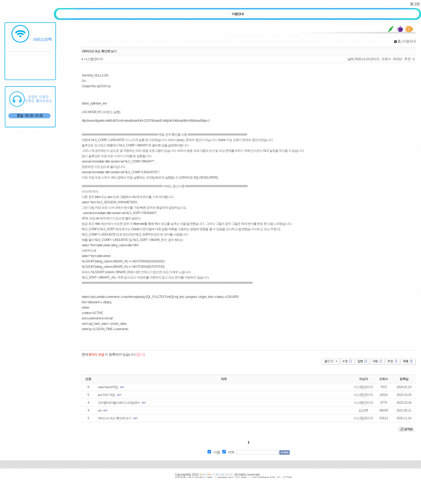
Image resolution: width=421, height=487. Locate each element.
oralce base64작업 (108, 387)
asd (99, 410)
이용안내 (238, 14)
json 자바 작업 (106, 395)
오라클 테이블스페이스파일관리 (119, 403)
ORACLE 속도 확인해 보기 (114, 418)
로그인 (415, 4)
